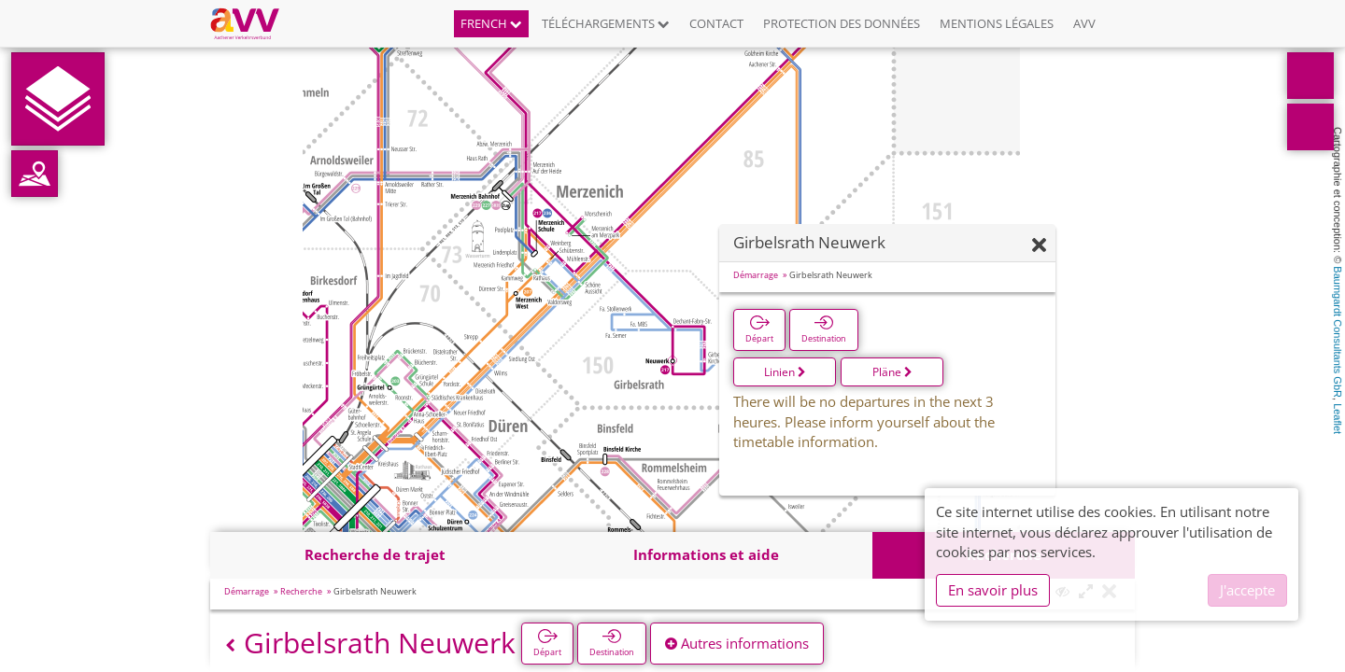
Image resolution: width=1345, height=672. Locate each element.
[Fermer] (1039, 246)
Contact (716, 23)
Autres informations (737, 643)
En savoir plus (993, 590)
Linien (785, 372)
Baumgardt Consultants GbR (1337, 332)
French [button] (491, 23)
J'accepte (1247, 590)
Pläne (892, 372)
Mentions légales (997, 23)
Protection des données (841, 23)
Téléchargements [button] (606, 23)
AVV (1084, 23)
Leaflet (1337, 418)
